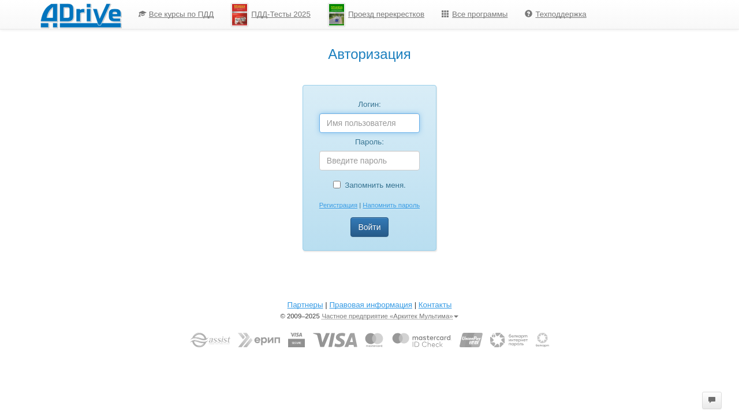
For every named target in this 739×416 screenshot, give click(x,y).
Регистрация (338, 205)
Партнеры (305, 304)
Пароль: (369, 142)
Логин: (369, 104)
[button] (712, 400)
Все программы (474, 14)
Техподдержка (555, 14)
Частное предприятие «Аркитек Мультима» (390, 316)
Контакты (435, 304)
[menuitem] (176, 14)
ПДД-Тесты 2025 (271, 15)
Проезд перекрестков (376, 15)
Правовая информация (370, 304)
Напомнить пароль (391, 205)
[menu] (362, 14)
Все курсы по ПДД (176, 14)
